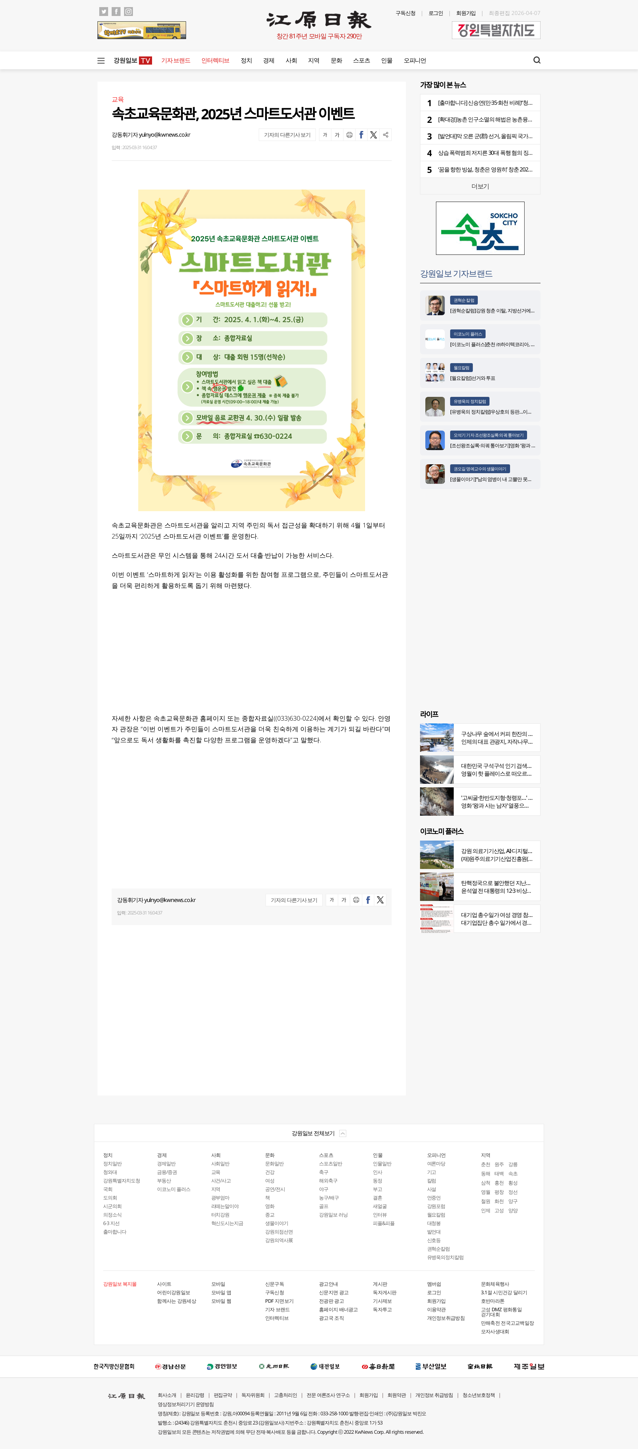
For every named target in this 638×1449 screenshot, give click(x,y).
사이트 (164, 1283)
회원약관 (396, 1394)
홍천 (499, 1182)
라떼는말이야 (225, 1206)
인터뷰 (380, 1214)
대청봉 (434, 1223)
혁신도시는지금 (227, 1223)
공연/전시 (275, 1189)
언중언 (434, 1197)
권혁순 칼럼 (464, 300)
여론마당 (436, 1163)
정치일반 (112, 1163)
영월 (485, 1191)
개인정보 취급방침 (434, 1394)
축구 (323, 1172)
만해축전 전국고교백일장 (507, 1322)
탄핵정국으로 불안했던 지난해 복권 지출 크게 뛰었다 (521, 883)
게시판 (380, 1283)
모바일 (218, 1283)
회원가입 (466, 12)
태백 (499, 1173)
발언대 (434, 1231)
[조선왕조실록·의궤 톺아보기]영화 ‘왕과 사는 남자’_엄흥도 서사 (513, 445)
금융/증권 (167, 1172)
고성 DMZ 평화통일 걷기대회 (501, 1312)
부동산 (164, 1180)
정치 (246, 60)
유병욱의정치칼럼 (445, 1257)
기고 (431, 1172)
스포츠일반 (330, 1163)
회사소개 (167, 1394)
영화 (269, 1206)
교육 (215, 1172)
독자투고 (382, 1309)
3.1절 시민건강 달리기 (504, 1292)
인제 (485, 1210)
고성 (499, 1210)
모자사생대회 (495, 1331)
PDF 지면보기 (279, 1300)
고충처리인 (285, 1394)
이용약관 (436, 1309)
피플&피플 (383, 1223)
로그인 (436, 12)
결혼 (377, 1197)
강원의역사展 (279, 1240)
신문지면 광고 (333, 1292)
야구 (323, 1189)
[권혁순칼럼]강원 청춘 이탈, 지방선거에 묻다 (495, 310)
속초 (512, 1173)
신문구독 (274, 1283)
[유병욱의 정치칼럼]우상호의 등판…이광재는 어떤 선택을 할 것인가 (518, 411)
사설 (431, 1189)
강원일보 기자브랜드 (456, 273)
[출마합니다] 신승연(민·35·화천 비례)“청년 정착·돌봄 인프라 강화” (512, 102)
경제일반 (166, 1163)
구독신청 (405, 12)
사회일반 (220, 1163)
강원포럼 (436, 1206)
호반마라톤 (493, 1300)
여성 (269, 1180)
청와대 (110, 1172)
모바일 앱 (221, 1292)
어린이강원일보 (173, 1292)
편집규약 (223, 1394)
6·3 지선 (111, 1223)
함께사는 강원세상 (176, 1300)
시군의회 (112, 1206)
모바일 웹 (221, 1300)
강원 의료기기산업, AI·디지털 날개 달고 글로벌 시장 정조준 (528, 851)
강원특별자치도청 (121, 1180)
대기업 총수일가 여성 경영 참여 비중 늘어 (508, 915)
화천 (499, 1201)
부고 (377, 1189)
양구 (512, 1201)
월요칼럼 (461, 368)
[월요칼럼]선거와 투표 (472, 377)
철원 (485, 1201)
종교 (269, 1214)
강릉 (512, 1164)
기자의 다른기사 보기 (287, 134)
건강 (269, 1172)
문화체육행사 (495, 1283)
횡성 (512, 1182)
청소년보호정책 (479, 1394)
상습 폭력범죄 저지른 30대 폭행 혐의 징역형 (488, 153)
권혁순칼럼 (438, 1248)
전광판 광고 (331, 1300)
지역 (313, 60)
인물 (386, 60)
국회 (107, 1189)
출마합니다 (114, 1231)
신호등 (434, 1240)
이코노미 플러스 (468, 334)
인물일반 (382, 1163)
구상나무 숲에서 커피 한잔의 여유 (499, 734)
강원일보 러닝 (333, 1214)
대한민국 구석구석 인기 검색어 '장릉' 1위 (508, 766)
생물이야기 (276, 1223)
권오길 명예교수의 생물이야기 (480, 469)
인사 (377, 1172)
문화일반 (274, 1163)
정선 (512, 1191)
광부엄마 (220, 1197)
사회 (291, 60)
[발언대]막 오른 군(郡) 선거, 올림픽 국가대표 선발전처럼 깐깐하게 (513, 136)
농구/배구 (329, 1197)
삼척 (485, 1182)
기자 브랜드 (175, 60)
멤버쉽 (434, 1283)
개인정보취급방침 (446, 1317)
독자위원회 (252, 1394)
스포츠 (361, 60)
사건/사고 (221, 1180)
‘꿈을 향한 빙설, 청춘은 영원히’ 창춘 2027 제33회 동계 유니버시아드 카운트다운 (528, 169)
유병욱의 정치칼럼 (470, 401)
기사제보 (382, 1300)
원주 (499, 1164)
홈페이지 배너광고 (338, 1309)
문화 (336, 60)
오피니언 (415, 60)
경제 (268, 60)
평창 (499, 1191)
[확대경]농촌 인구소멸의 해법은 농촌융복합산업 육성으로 (504, 119)
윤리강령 (195, 1394)
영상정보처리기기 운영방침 (186, 1404)
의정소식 (112, 1214)
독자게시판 (385, 1292)
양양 (512, 1210)
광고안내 (328, 1283)
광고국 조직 (331, 1317)
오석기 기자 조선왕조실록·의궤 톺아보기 (489, 435)
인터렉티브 (215, 60)
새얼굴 (380, 1206)
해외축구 (328, 1180)
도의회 (110, 1197)
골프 (323, 1206)
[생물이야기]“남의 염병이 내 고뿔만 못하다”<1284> (501, 479)
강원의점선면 (279, 1231)
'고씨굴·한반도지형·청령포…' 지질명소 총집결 (513, 798)
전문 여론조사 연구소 (328, 1394)
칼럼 (431, 1180)
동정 (377, 1180)
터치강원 (220, 1214)
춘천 (485, 1164)
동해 (485, 1173)
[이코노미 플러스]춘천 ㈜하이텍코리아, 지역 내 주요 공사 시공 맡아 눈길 (523, 344)
